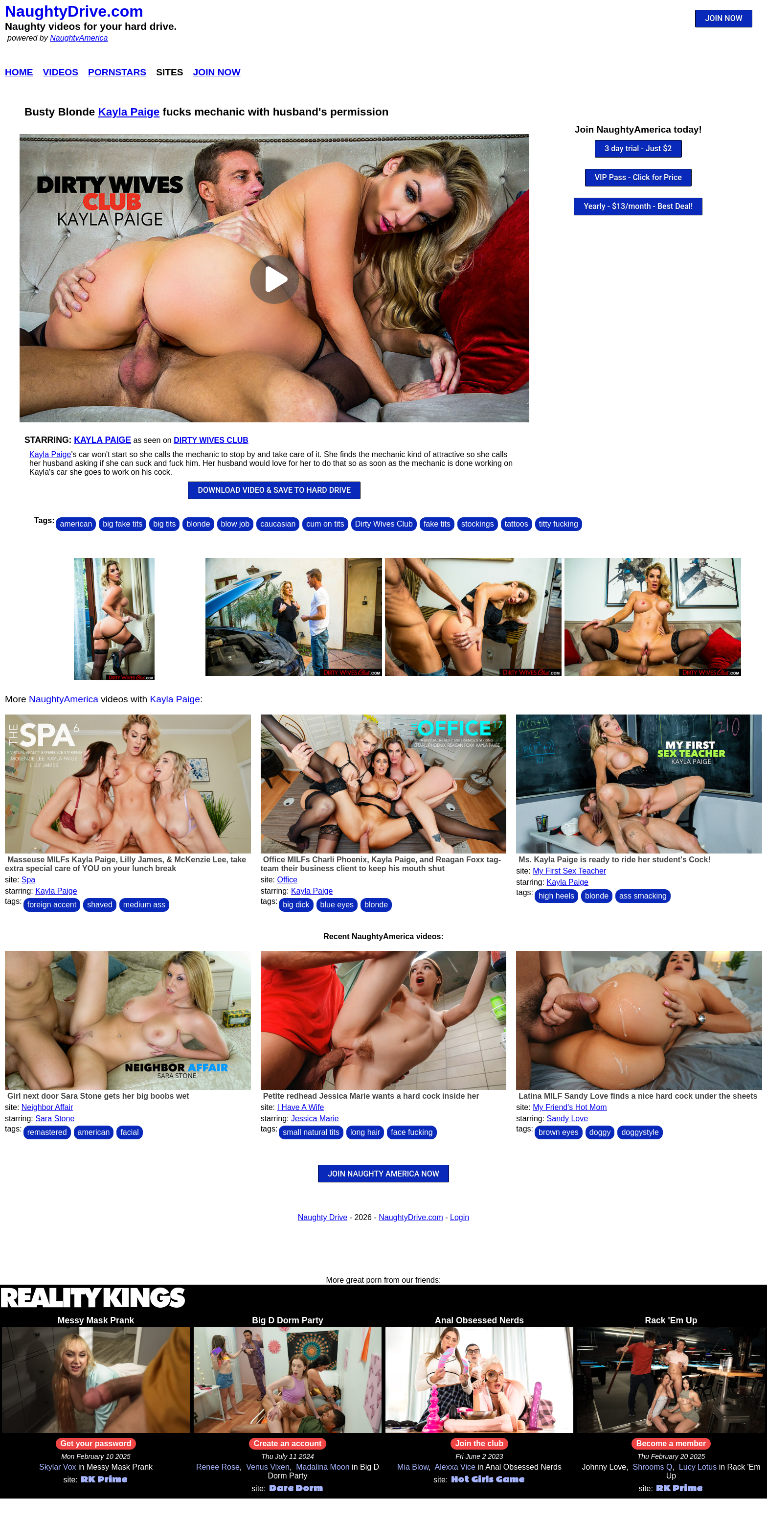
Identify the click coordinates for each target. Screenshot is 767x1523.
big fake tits (122, 524)
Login (459, 1217)
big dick (296, 904)
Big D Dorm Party (287, 1320)
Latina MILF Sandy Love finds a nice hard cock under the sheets (638, 1096)
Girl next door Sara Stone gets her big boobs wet (98, 1096)
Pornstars (117, 72)
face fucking (411, 1132)
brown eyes (559, 1132)
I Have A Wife (300, 1107)
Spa (28, 880)
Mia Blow (413, 1467)
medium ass (144, 904)
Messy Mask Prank (96, 1320)
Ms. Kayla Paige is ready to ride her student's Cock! (614, 859)
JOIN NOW (724, 18)
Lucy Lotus (698, 1467)
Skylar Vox (57, 1467)
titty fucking (558, 524)
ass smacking (643, 896)
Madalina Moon (322, 1467)
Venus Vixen (268, 1467)
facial (129, 1132)
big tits (164, 524)
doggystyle (640, 1132)
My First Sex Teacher (569, 871)
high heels (556, 896)
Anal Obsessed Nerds (479, 1320)
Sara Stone (54, 1118)
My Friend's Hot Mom (570, 1107)
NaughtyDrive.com (74, 11)
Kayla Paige (129, 112)
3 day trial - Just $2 (638, 148)
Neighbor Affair (47, 1107)
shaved (100, 904)
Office (287, 880)
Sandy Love (567, 1118)
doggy (600, 1132)
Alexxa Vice (455, 1467)
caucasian (277, 524)
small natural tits (311, 1132)
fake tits (437, 524)
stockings (477, 524)
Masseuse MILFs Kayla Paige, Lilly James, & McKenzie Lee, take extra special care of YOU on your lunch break (125, 864)
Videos (61, 72)
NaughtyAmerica (79, 38)
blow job (235, 524)
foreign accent (52, 904)
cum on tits (325, 524)
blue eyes (337, 904)
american (76, 524)
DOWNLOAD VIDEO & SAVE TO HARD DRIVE (274, 490)
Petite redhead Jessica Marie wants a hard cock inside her (371, 1096)
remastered (47, 1132)
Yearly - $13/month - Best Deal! (638, 206)
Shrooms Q (653, 1467)
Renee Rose (218, 1467)
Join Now (217, 72)
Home (19, 72)
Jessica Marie (315, 1118)
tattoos (516, 524)
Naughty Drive (322, 1217)
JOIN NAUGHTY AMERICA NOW (383, 1173)
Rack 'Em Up (671, 1320)
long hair (365, 1132)
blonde (198, 524)
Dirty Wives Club (211, 440)
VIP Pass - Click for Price (638, 177)
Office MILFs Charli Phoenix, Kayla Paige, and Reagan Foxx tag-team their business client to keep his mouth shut (381, 864)
